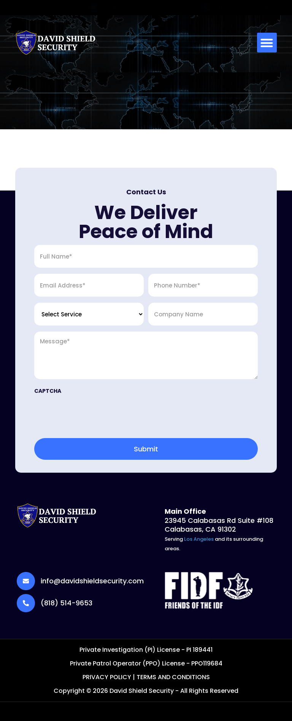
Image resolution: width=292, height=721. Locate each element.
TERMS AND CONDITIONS (173, 677)
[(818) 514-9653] (26, 603)
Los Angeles (199, 539)
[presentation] (92, 415)
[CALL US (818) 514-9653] (205, 7)
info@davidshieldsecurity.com (143, 7)
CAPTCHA (47, 391)
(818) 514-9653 (66, 603)
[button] (267, 43)
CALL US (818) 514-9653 (245, 7)
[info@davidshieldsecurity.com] (93, 7)
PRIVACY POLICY (107, 677)
